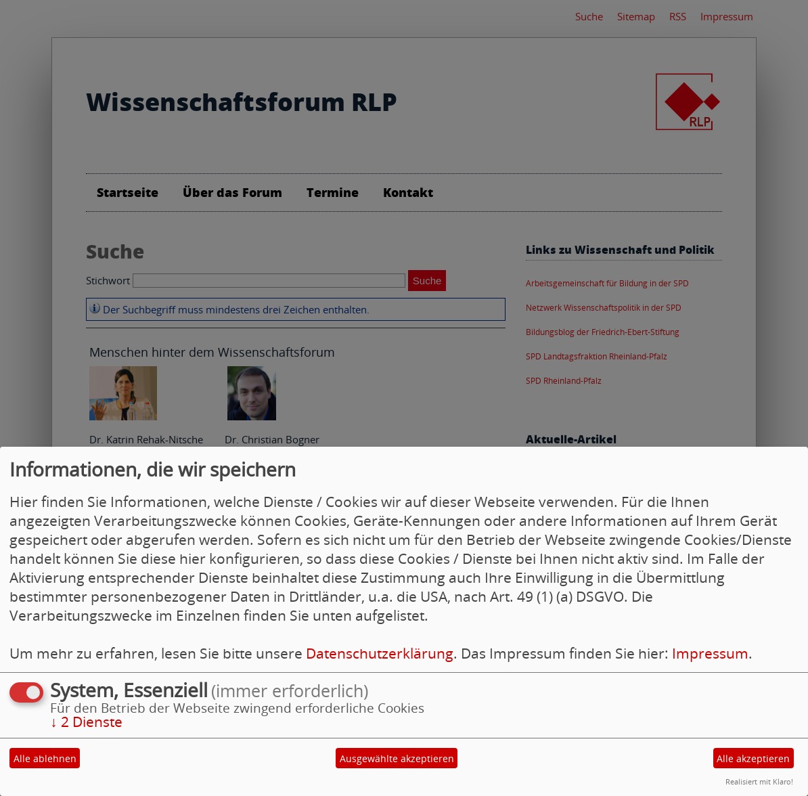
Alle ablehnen (45, 758)
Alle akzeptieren (753, 758)
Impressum (710, 653)
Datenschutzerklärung (379, 653)
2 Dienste (86, 721)
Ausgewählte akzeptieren (397, 758)
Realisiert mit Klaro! (759, 781)
